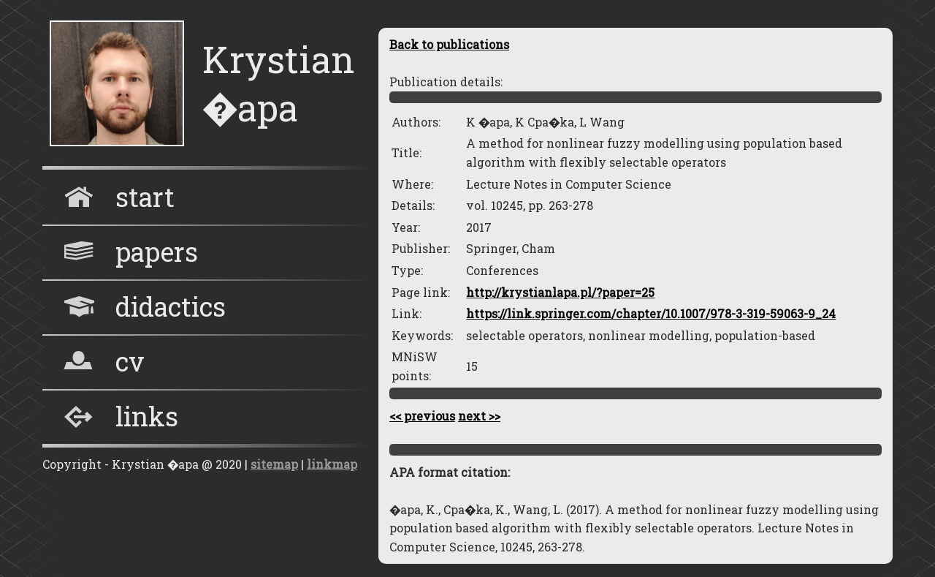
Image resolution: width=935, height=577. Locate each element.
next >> (479, 415)
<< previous (422, 415)
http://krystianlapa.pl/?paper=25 (560, 292)
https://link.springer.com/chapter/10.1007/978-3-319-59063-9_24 (651, 313)
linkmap (332, 464)
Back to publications (449, 44)
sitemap (274, 464)
